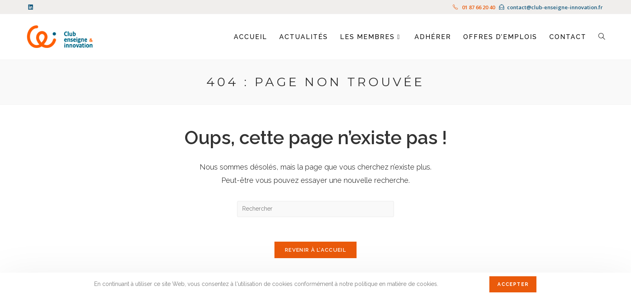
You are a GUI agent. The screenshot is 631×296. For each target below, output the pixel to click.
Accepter (512, 284)
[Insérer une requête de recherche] (315, 209)
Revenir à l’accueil (315, 250)
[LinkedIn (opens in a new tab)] (31, 7)
